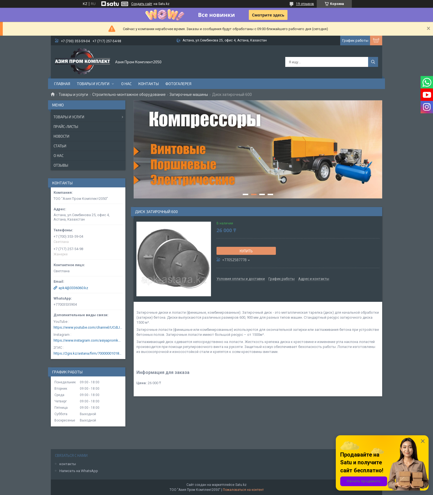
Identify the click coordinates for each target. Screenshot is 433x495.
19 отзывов (305, 4)
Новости (61, 136)
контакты (67, 464)
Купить (246, 251)
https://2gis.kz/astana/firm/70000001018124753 (88, 353)
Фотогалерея (178, 83)
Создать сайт (141, 4)
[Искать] (373, 62)
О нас (126, 83)
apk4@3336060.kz (73, 288)
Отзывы (61, 165)
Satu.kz (241, 485)
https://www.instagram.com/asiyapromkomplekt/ (88, 340)
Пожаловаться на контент (243, 490)
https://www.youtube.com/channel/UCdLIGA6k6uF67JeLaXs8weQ (88, 327)
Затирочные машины (189, 94)
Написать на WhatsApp (78, 471)
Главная (62, 83)
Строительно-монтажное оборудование (129, 94)
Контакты (148, 83)
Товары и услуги (93, 83)
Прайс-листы (66, 126)
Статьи (60, 146)
